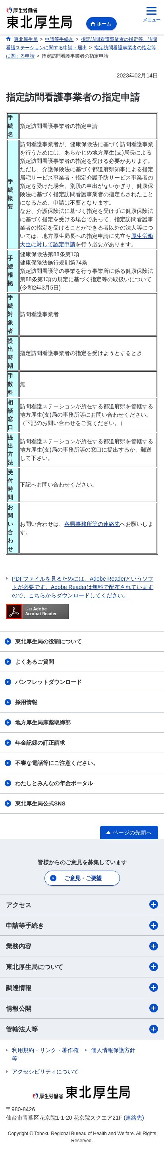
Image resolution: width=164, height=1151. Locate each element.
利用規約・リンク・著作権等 (45, 1054)
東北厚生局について (82, 966)
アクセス (82, 904)
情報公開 (82, 1008)
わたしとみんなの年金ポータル (54, 783)
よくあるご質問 (34, 662)
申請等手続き (82, 925)
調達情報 (82, 987)
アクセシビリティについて (45, 1071)
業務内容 (82, 946)
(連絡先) (133, 1117)
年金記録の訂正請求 (40, 743)
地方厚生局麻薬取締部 (43, 722)
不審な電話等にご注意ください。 (56, 763)
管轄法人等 (82, 1029)
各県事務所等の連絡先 (92, 524)
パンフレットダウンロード (48, 682)
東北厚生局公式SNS (40, 803)
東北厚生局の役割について (48, 641)
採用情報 (26, 702)
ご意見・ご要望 (82, 878)
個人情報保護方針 (113, 1050)
